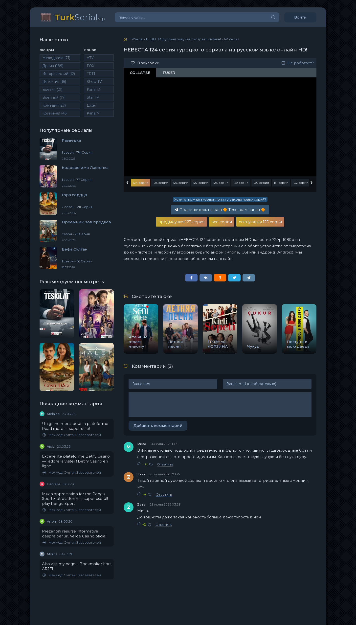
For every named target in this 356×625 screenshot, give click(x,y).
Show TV (94, 81)
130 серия (261, 183)
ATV (90, 58)
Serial (79, 17)
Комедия (54, 105)
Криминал (54, 113)
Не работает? (298, 63)
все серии (221, 221)
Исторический (58, 73)
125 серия (160, 183)
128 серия (220, 183)
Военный (54, 97)
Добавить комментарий (158, 425)
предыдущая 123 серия (181, 221)
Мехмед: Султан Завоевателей (72, 435)
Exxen (92, 105)
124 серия (140, 183)
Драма (52, 66)
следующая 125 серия (260, 221)
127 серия (200, 183)
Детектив (54, 81)
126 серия (180, 183)
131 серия (281, 183)
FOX (90, 66)
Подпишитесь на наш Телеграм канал (220, 209)
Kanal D (93, 89)
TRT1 (91, 73)
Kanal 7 (93, 113)
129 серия (240, 183)
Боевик (52, 89)
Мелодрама (56, 58)
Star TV (93, 97)
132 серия (300, 183)
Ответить (165, 464)
